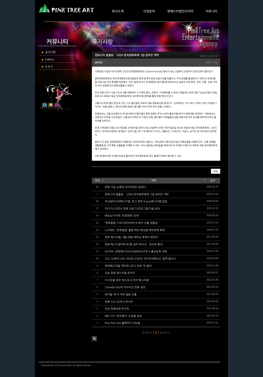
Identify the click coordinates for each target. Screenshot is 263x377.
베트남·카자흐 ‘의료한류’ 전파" (122, 215)
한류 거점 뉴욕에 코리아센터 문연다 (125, 187)
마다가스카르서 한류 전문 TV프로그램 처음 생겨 (132, 208)
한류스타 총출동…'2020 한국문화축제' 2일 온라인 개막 (127, 55)
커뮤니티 (211, 11)
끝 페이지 (165, 332)
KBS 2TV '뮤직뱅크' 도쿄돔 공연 (123, 316)
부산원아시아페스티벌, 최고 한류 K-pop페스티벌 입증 (136, 201)
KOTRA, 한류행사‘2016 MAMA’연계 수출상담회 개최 (136, 251)
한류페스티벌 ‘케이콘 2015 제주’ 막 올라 (128, 266)
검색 (94, 338)
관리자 (98, 62)
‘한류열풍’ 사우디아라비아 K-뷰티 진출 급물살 (131, 223)
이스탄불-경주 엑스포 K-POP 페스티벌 (127, 280)
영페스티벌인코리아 (180, 11)
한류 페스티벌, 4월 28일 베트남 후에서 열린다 (131, 237)
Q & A (47, 66)
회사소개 (118, 11)
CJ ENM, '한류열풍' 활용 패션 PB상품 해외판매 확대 (135, 230)
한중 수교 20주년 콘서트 (119, 301)
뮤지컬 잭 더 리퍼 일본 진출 (121, 294)
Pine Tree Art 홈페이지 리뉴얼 (122, 323)
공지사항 (49, 52)
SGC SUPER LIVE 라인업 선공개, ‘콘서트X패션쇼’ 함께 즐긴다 (140, 258)
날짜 (212, 180)
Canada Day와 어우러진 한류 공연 (125, 287)
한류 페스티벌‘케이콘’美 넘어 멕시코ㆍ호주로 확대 (134, 244)
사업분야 (149, 11)
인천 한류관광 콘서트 (117, 308)
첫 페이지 (146, 332)
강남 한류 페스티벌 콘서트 (120, 273)
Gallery (48, 59)
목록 (215, 171)
